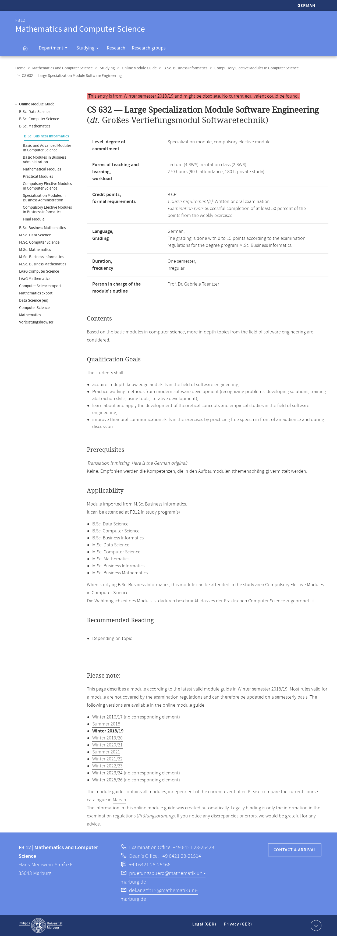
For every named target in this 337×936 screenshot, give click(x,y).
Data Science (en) (33, 300)
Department (55, 48)
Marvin (119, 799)
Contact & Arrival (295, 850)
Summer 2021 (106, 752)
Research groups (149, 48)
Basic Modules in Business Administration (44, 159)
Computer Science (34, 307)
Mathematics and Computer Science (62, 68)
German (306, 6)
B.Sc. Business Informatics (183, 68)
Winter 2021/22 (107, 759)
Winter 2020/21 (107, 745)
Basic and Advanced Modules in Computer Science (47, 147)
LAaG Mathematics (34, 278)
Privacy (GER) (238, 926)
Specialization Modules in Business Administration (44, 197)
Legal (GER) (204, 926)
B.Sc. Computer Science (39, 118)
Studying (89, 49)
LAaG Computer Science (39, 271)
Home (20, 68)
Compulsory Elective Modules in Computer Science (253, 68)
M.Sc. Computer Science (39, 242)
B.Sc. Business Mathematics (42, 227)
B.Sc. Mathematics (34, 126)
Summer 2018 (106, 724)
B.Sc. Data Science (34, 111)
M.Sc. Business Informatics (41, 256)
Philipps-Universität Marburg (40, 925)
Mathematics (30, 314)
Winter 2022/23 (107, 766)
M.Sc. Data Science (35, 234)
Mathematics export (35, 293)
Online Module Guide (137, 68)
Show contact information (315, 925)
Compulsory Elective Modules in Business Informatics (47, 209)
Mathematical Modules (42, 169)
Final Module (33, 219)
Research (116, 48)
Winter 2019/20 (107, 738)
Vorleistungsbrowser (36, 322)
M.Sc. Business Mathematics (42, 263)
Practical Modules (38, 176)
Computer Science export (40, 285)
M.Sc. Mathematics (35, 249)
